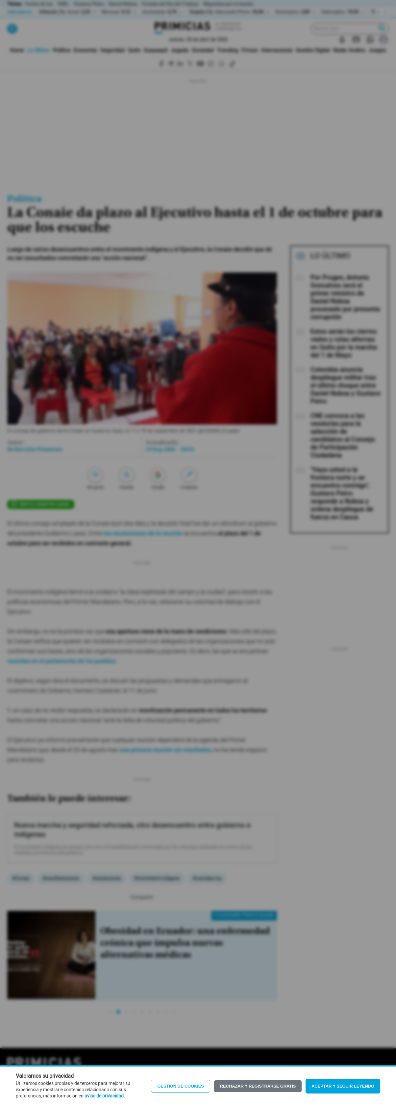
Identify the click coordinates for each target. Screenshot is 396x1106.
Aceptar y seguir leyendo (342, 1086)
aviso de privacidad (104, 1096)
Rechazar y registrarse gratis (258, 1086)
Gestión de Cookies (180, 1086)
